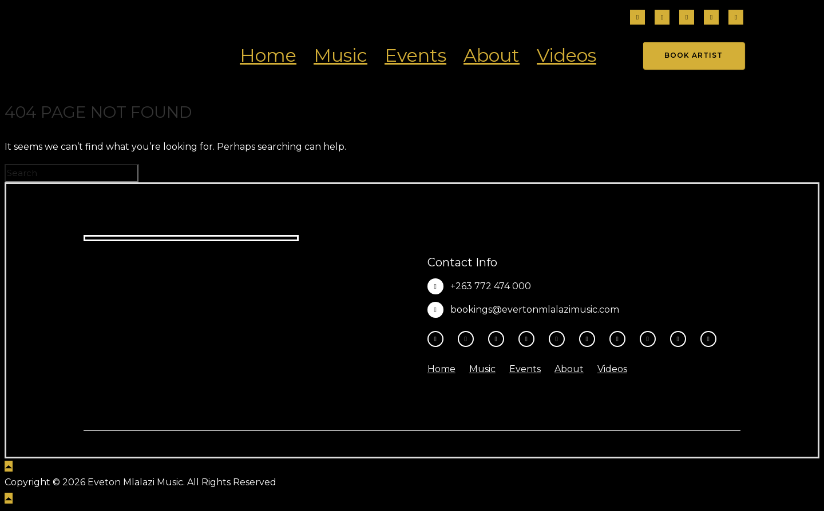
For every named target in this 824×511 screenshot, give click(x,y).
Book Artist (693, 55)
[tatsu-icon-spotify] (620, 339)
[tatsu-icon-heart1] (708, 339)
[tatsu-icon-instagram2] (662, 18)
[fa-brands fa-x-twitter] (736, 18)
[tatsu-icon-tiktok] (711, 18)
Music (340, 55)
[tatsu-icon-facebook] (637, 18)
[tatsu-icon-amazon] (681, 339)
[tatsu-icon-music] (650, 339)
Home (268, 55)
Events (415, 55)
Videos (566, 55)
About (492, 55)
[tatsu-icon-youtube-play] (560, 339)
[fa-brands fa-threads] (687, 18)
